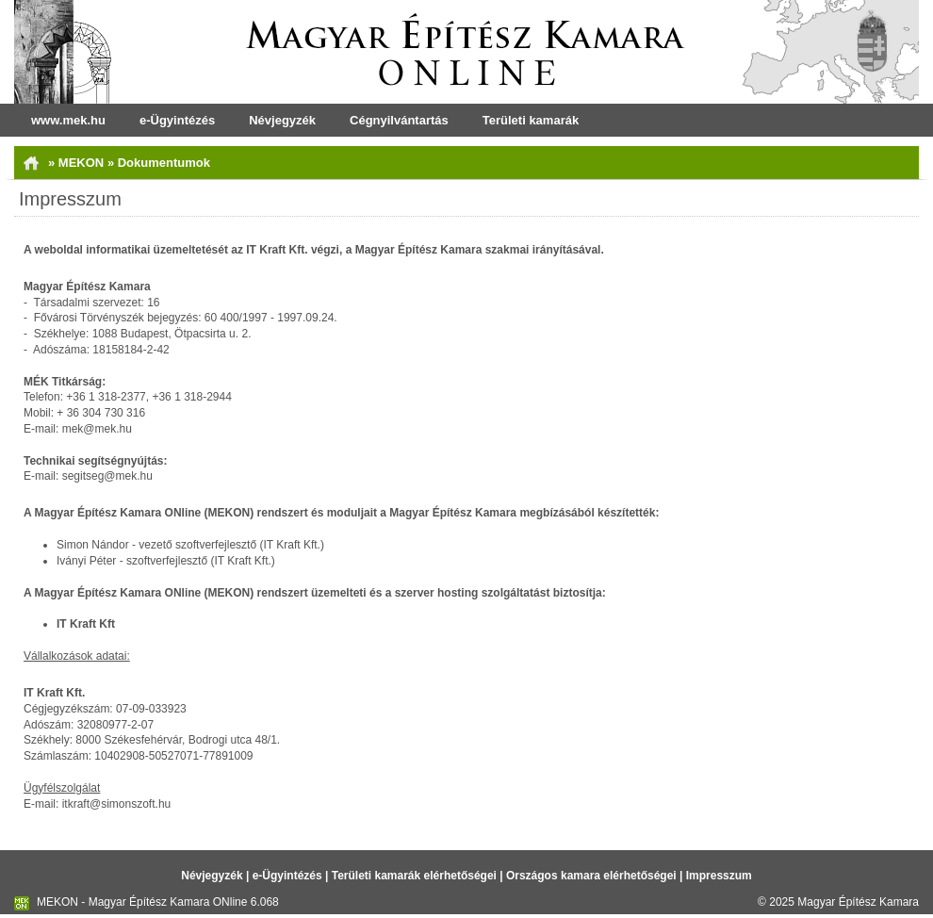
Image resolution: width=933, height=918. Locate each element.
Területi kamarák (531, 120)
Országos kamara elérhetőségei (591, 875)
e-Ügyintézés (177, 120)
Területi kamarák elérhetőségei (414, 875)
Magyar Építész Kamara (858, 902)
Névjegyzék (282, 120)
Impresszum (719, 875)
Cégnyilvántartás (399, 120)
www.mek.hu (68, 120)
